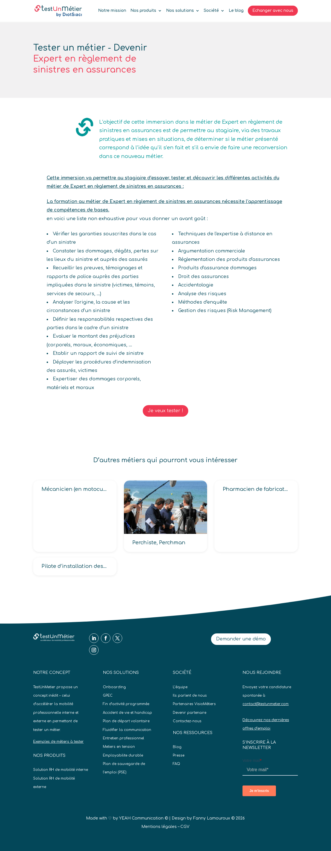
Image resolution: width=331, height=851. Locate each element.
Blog (177, 747)
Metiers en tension (119, 747)
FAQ (176, 764)
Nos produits (143, 11)
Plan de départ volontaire (126, 721)
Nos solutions (180, 11)
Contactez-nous (187, 721)
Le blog (236, 11)
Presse (178, 755)
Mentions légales (159, 827)
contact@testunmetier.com (265, 704)
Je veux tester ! (165, 410)
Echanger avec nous (272, 10)
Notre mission (112, 11)
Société (211, 11)
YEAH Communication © (143, 818)
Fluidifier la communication (127, 730)
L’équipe (180, 687)
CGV (184, 827)
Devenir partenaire (189, 713)
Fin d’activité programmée (126, 704)
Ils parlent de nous (190, 695)
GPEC (108, 695)
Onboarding (114, 687)
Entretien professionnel (123, 738)
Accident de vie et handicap (127, 713)
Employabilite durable (123, 755)
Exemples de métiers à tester (58, 742)
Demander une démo (241, 639)
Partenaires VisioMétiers (194, 704)
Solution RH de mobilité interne (60, 770)
